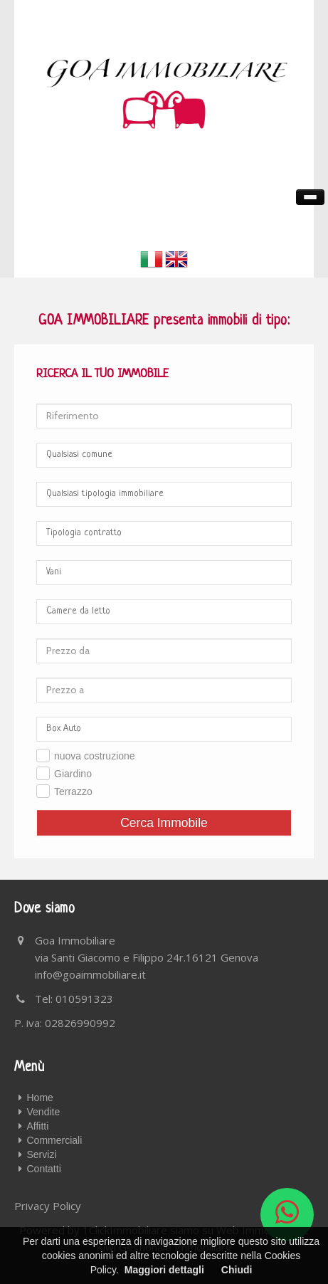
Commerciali (55, 1140)
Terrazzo (73, 791)
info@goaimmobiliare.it (90, 974)
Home (40, 1097)
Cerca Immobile (164, 823)
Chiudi (237, 1269)
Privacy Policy (47, 1206)
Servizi (42, 1154)
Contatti (44, 1168)
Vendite (43, 1111)
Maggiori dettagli (164, 1269)
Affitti (38, 1126)
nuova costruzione (94, 756)
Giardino (73, 773)
